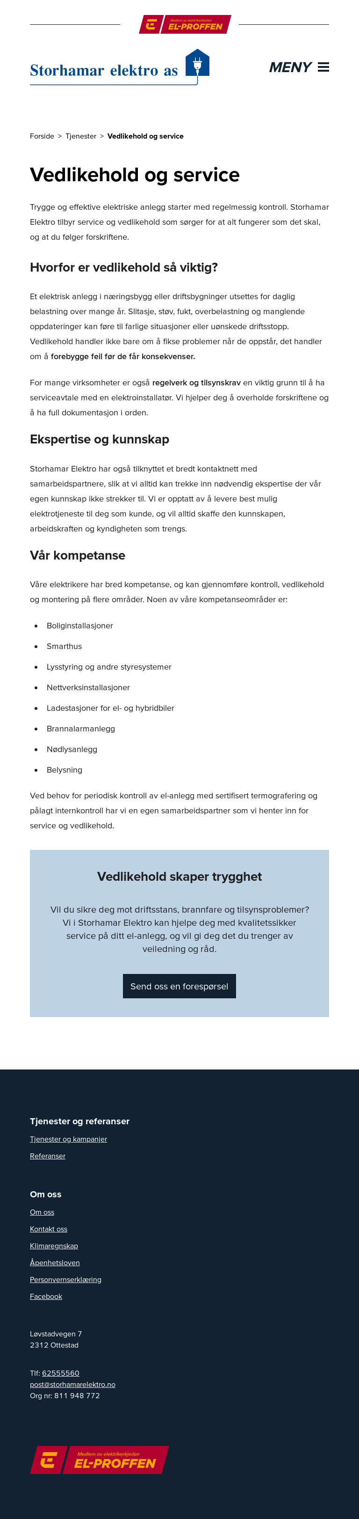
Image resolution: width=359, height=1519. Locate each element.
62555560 (60, 1373)
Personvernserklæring (65, 1279)
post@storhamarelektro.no (72, 1384)
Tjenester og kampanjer (68, 1139)
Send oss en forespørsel (179, 986)
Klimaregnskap (54, 1245)
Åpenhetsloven (55, 1262)
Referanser (47, 1155)
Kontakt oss (48, 1228)
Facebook (46, 1296)
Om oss (42, 1212)
